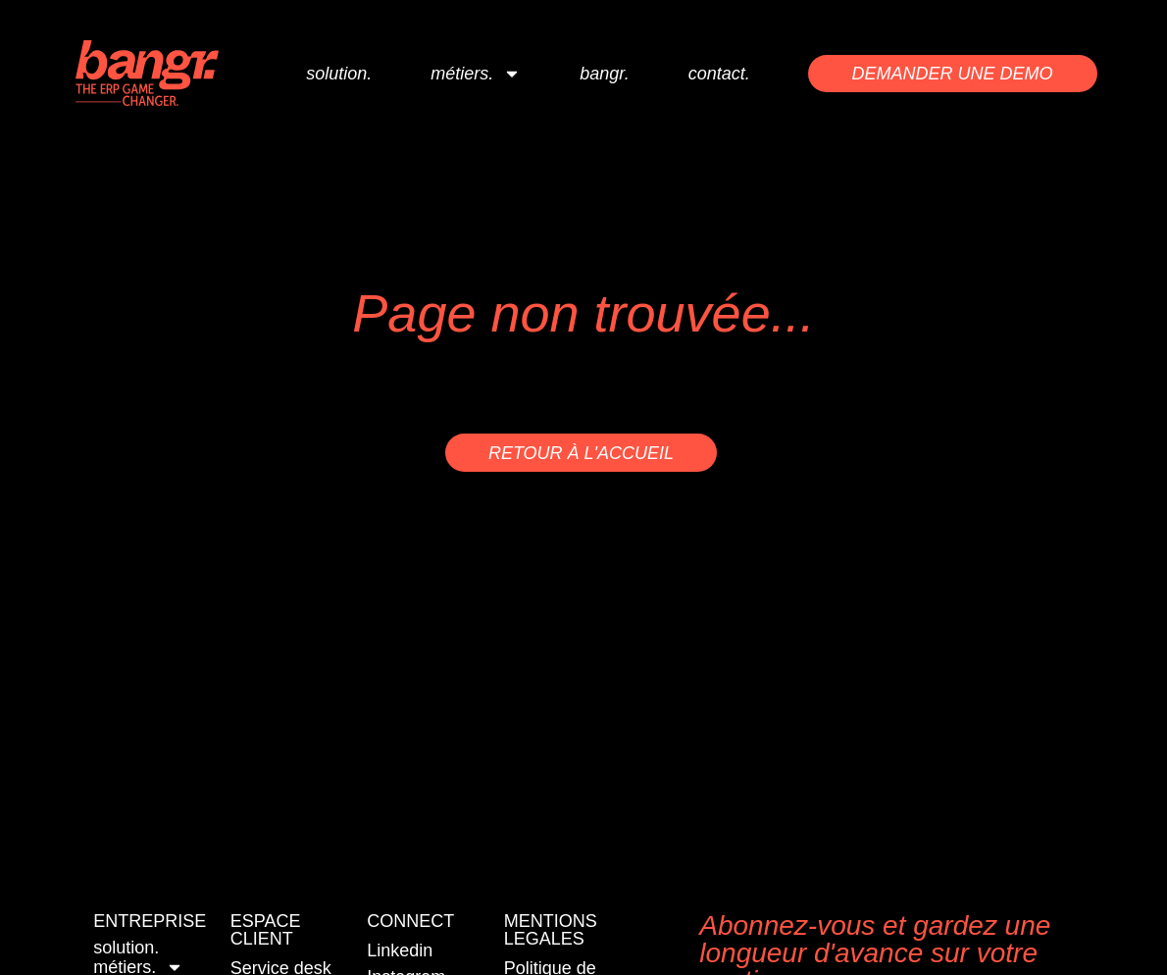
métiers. (476, 73)
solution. (339, 73)
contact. (719, 73)
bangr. (604, 73)
